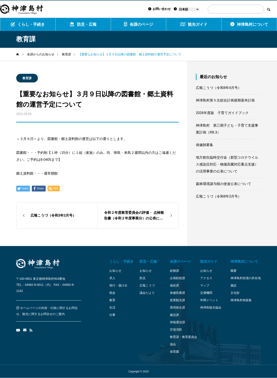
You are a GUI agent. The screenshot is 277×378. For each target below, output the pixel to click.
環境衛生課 (177, 307)
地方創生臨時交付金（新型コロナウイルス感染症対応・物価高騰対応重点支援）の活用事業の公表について (227, 164)
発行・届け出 (118, 285)
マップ (204, 285)
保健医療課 (177, 292)
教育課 (27, 78)
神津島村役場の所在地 (245, 278)
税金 (112, 292)
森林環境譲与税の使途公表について (223, 184)
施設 (233, 285)
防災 (143, 278)
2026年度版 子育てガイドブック (222, 113)
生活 (112, 307)
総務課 (174, 270)
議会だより (147, 292)
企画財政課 (177, 278)
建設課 (174, 315)
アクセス (206, 278)
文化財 (235, 292)
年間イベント (209, 300)
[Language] (188, 9)
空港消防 (176, 329)
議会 (173, 344)
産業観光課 (177, 300)
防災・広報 (83, 24)
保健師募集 (204, 145)
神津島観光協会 (210, 307)
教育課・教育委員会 (183, 337)
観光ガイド (208, 261)
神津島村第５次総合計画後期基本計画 (225, 100)
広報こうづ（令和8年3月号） (218, 196)
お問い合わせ (159, 9)
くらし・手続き (28, 24)
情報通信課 (177, 322)
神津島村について (249, 24)
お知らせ (115, 270)
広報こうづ (147, 285)
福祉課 (174, 285)
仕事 (112, 315)
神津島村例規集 (241, 300)
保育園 (174, 351)
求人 (112, 278)
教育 (112, 300)
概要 (233, 270)
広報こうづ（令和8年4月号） (218, 88)
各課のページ (138, 24)
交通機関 (206, 292)
